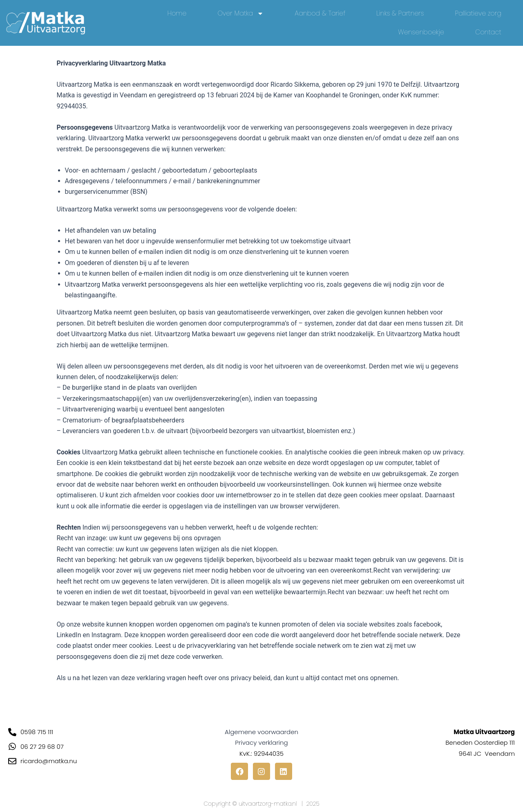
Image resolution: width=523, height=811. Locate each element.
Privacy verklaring (261, 742)
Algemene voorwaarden (261, 732)
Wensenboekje (421, 32)
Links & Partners (400, 13)
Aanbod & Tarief (320, 13)
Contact (488, 32)
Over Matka (240, 13)
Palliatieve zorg (478, 13)
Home (177, 13)
